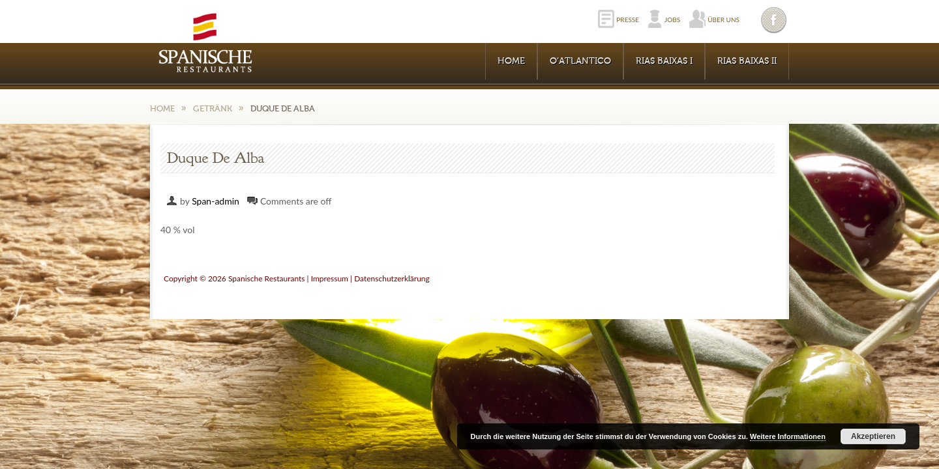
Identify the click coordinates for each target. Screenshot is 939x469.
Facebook (775, 20)
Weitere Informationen (788, 436)
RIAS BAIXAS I (664, 61)
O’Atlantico (580, 61)
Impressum (329, 278)
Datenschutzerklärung (392, 278)
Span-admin (215, 200)
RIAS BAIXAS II (747, 61)
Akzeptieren (873, 436)
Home (511, 61)
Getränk (212, 108)
